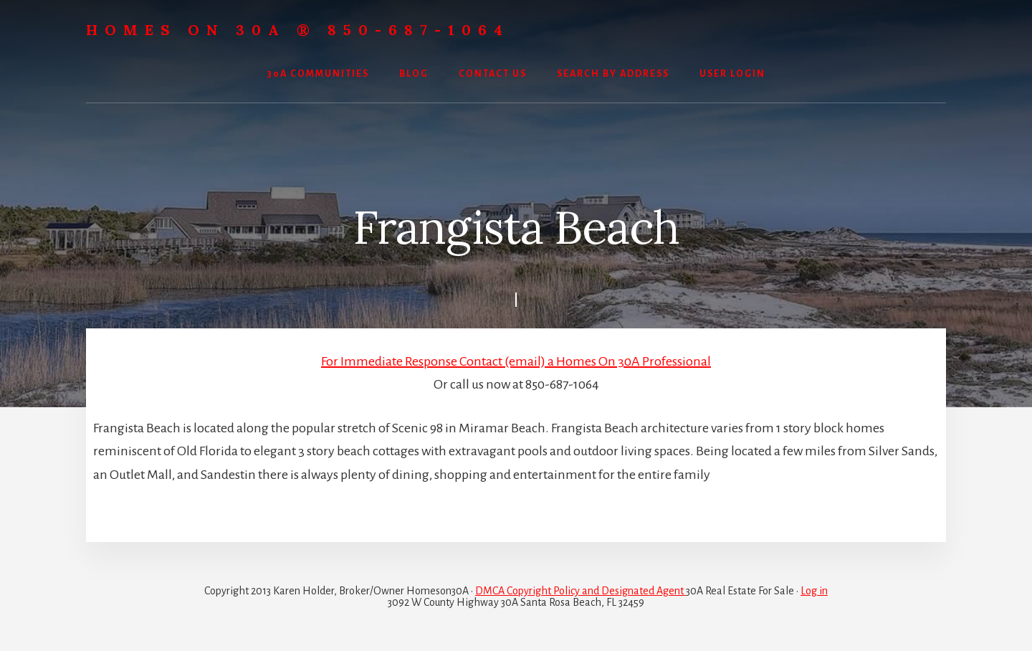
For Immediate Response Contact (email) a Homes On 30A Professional (516, 361)
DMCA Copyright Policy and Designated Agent (580, 591)
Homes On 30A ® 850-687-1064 (298, 30)
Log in (814, 591)
